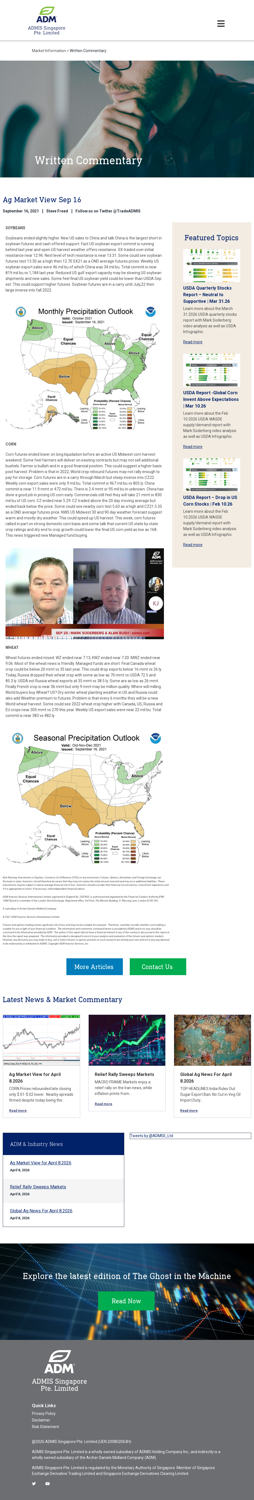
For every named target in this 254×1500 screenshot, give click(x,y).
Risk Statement (45, 1427)
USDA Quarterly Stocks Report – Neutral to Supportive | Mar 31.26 (207, 294)
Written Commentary (88, 50)
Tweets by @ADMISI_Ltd (151, 1136)
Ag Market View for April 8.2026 (40, 1163)
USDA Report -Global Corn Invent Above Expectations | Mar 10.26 (211, 399)
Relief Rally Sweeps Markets (124, 1074)
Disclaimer (41, 1420)
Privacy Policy (44, 1413)
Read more (192, 342)
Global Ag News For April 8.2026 (41, 1210)
